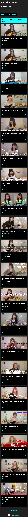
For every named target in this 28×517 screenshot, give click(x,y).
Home (2, 14)
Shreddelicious (9, 2)
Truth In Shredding (11, 14)
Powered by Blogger (14, 515)
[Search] (23, 2)
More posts (14, 510)
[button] (25, 45)
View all (3, 21)
